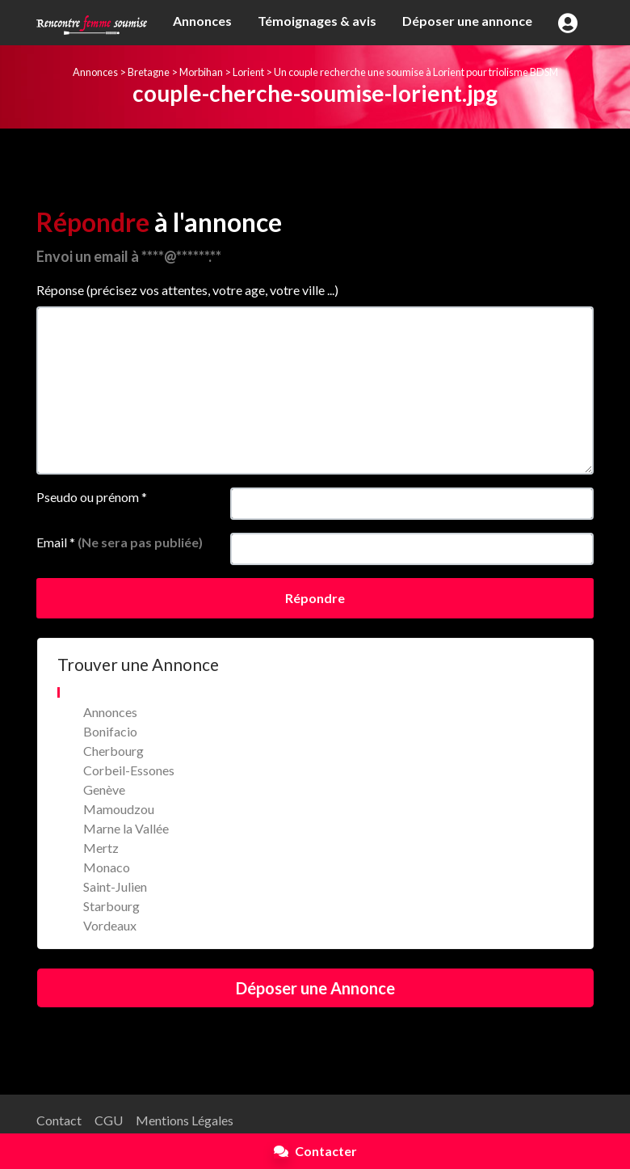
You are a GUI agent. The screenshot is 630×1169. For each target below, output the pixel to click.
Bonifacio (110, 731)
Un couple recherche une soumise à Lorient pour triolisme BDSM (416, 71)
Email (119, 542)
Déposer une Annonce (315, 988)
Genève (104, 789)
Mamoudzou (118, 809)
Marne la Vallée (126, 828)
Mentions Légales (184, 1120)
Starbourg (111, 906)
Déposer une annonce (467, 20)
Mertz (101, 847)
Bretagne (149, 71)
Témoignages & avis (317, 20)
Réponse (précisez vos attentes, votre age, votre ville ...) (187, 290)
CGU (108, 1120)
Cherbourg (113, 750)
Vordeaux (109, 925)
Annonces (202, 20)
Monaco (106, 867)
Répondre (315, 598)
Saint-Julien (115, 886)
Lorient (248, 71)
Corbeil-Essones (128, 770)
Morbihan (201, 71)
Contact (59, 1120)
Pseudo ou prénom (91, 496)
